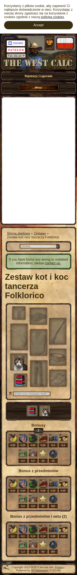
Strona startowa (18, 233)
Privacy (59, 567)
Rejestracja (31, 76)
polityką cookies (52, 17)
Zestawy (40, 233)
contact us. (53, 263)
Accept (38, 25)
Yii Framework (39, 570)
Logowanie (45, 76)
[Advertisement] (38, 160)
